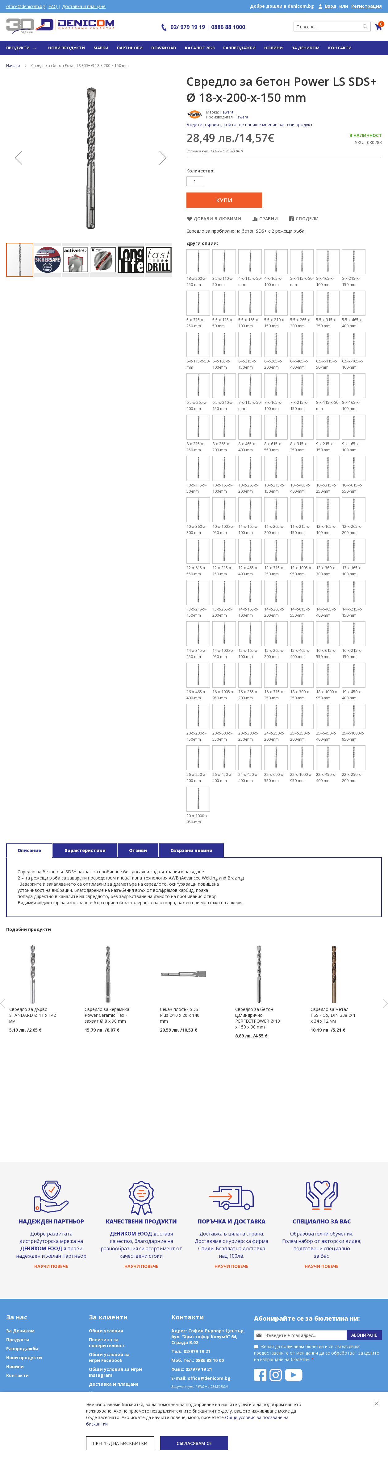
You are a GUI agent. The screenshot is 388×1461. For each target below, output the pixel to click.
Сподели (307, 218)
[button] (18, 157)
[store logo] (60, 26)
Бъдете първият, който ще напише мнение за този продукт (249, 124)
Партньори (130, 48)
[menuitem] (20, 48)
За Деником (305, 48)
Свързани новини (191, 850)
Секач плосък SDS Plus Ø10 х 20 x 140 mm (179, 1015)
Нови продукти (66, 48)
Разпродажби (239, 48)
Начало (13, 65)
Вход (330, 6)
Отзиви (138, 850)
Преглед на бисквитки (120, 1443)
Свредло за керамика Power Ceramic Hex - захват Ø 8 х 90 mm (107, 1015)
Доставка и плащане (84, 6)
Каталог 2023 (200, 48)
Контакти (340, 48)
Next (385, 1003)
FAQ (53, 6)
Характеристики (85, 850)
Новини (273, 48)
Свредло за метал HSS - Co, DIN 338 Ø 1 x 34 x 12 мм (333, 1015)
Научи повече (51, 1266)
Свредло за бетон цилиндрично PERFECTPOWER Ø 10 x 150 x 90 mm (257, 1018)
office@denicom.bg (25, 6)
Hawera (226, 112)
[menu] (20, 48)
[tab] (29, 850)
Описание (29, 850)
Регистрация (366, 6)
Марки (101, 48)
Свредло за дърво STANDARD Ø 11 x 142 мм (32, 1015)
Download (163, 48)
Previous (2, 1003)
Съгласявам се (194, 1443)
